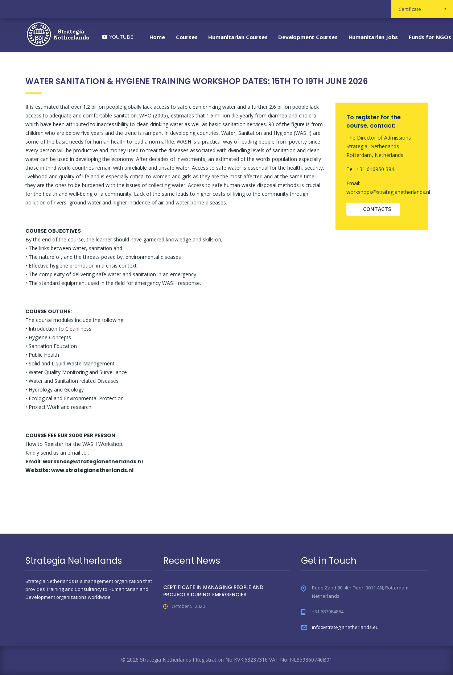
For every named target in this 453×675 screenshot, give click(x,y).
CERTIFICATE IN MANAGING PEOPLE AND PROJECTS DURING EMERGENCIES (213, 591)
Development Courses (307, 37)
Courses (187, 37)
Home (157, 37)
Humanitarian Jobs (373, 37)
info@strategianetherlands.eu (345, 627)
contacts (377, 209)
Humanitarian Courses (237, 37)
